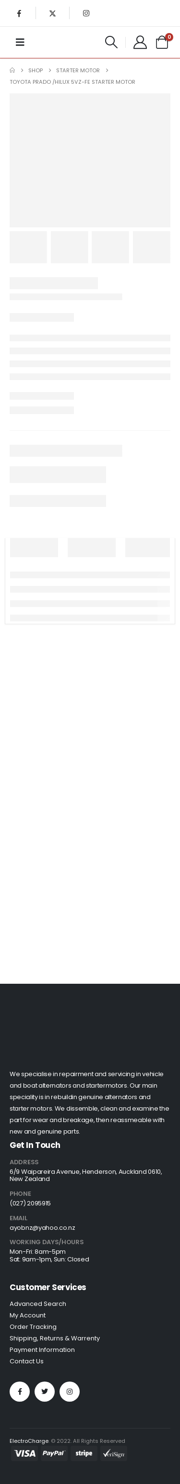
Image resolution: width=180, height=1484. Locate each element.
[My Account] (140, 42)
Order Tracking (33, 1326)
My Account (28, 1315)
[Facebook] (19, 12)
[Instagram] (86, 12)
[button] (111, 42)
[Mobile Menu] (20, 42)
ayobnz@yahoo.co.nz (42, 1227)
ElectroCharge (29, 1441)
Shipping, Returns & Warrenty (55, 1338)
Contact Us (27, 1361)
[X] (52, 12)
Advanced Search (38, 1303)
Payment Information (42, 1349)
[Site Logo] (52, 42)
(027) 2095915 (30, 1203)
